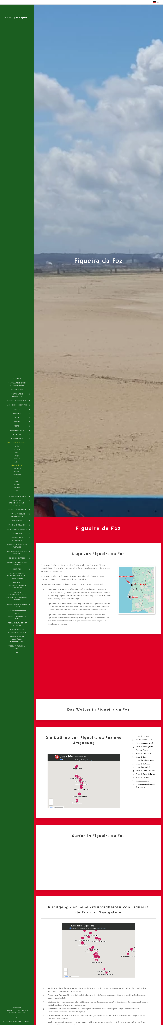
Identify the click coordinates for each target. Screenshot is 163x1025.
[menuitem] (17, 379)
